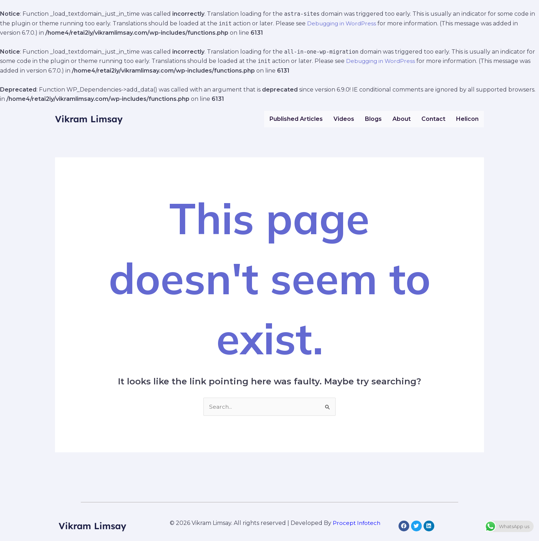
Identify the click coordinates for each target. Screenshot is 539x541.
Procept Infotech (356, 523)
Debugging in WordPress (343, 23)
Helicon (467, 118)
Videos (343, 118)
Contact (433, 118)
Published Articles (296, 118)
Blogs (373, 118)
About (401, 118)
